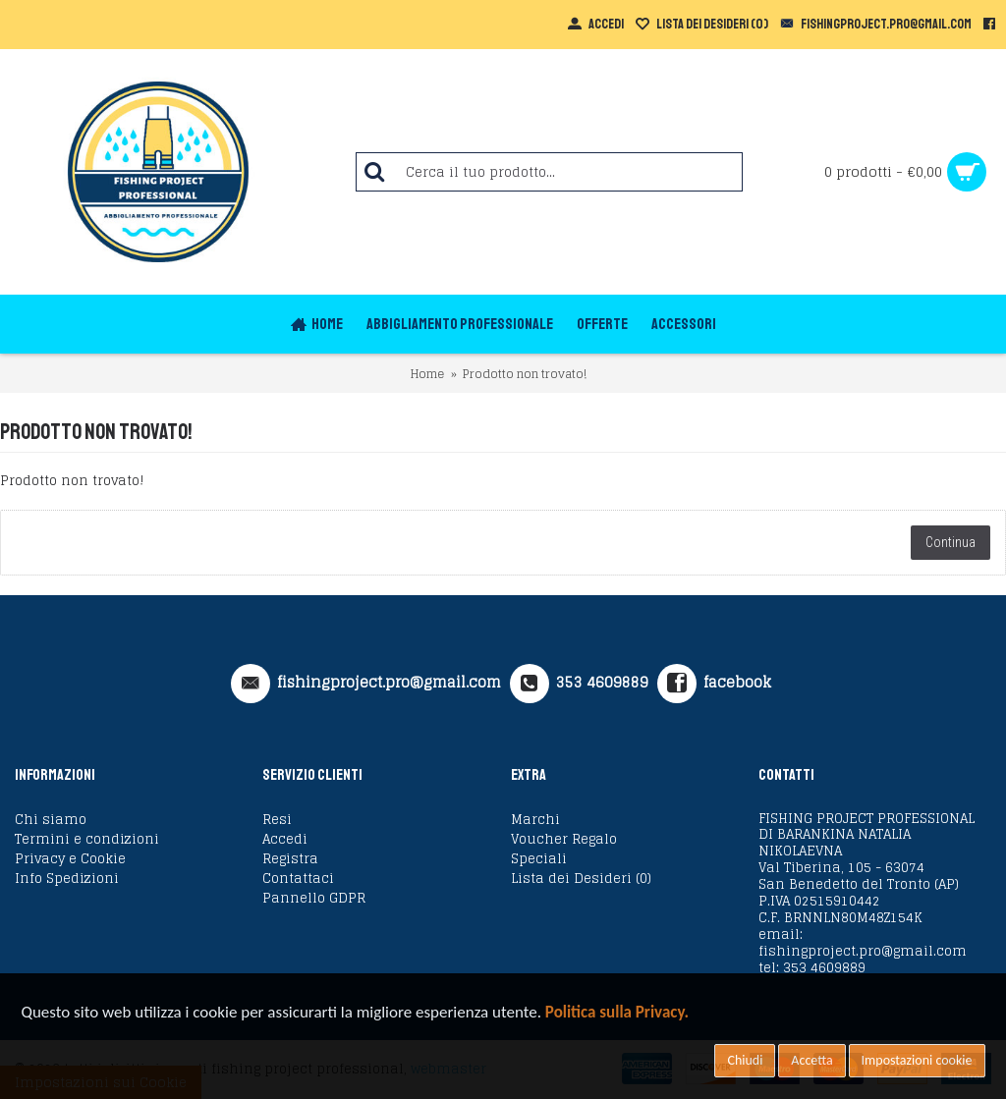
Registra (290, 859)
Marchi (535, 820)
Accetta (811, 1060)
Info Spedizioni (67, 879)
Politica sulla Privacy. (617, 1012)
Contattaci (298, 879)
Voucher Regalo (564, 840)
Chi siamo (50, 820)
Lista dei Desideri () (581, 879)
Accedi (284, 840)
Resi (277, 820)
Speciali (539, 859)
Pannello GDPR (313, 898)
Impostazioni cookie (917, 1060)
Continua (950, 542)
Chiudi (744, 1060)
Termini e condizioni (87, 840)
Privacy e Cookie (70, 859)
